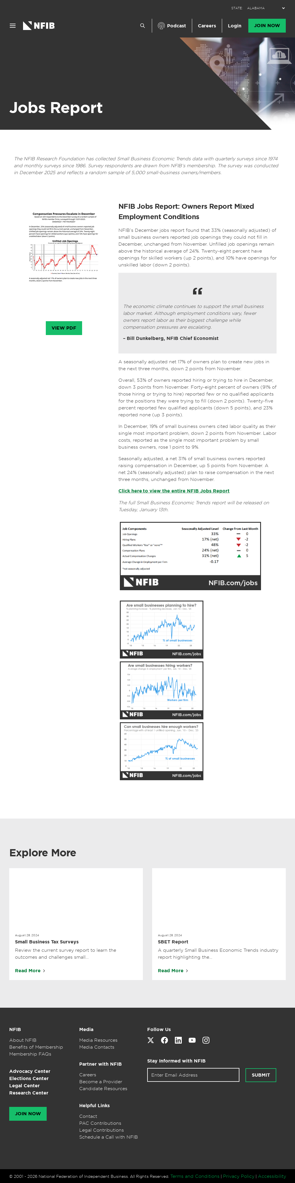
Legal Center (24, 1086)
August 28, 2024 (27, 935)
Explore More (42, 852)
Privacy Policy (238, 1176)
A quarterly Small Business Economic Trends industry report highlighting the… (218, 953)
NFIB (15, 1029)
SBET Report (173, 942)
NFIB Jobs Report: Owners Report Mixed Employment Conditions (186, 211)
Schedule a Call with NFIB (108, 1137)
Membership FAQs (30, 1054)
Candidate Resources (103, 1088)
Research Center (28, 1093)
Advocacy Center (29, 1071)
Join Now (267, 25)
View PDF (64, 328)
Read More (28, 971)
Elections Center (29, 1078)
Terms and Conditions (195, 1176)
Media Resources (98, 1040)
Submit (261, 1075)
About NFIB (23, 1040)
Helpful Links (94, 1106)
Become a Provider (100, 1081)
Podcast (176, 26)
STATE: (237, 8)
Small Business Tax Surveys (47, 942)
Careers (207, 26)
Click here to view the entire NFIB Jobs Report (174, 491)
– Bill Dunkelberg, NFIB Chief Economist (171, 338)
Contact (88, 1116)
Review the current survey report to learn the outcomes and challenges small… (65, 953)
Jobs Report (56, 107)
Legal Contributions (101, 1130)
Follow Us (159, 1029)
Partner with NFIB (100, 1064)
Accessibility (272, 1176)
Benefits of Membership (36, 1047)
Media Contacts (96, 1047)
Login (234, 26)
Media (86, 1029)
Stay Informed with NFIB (176, 1061)
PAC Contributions (100, 1123)
